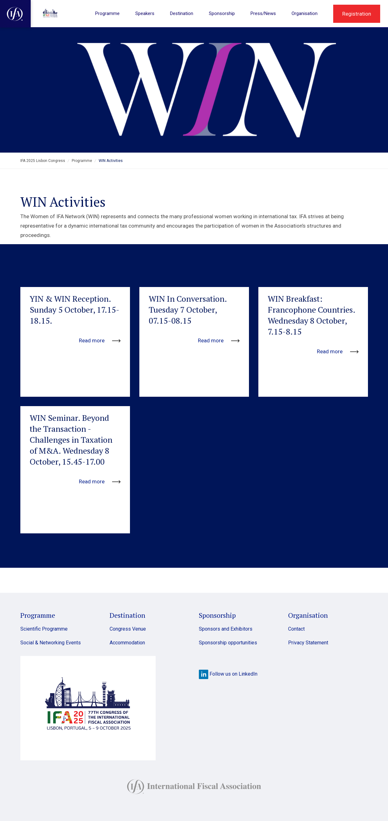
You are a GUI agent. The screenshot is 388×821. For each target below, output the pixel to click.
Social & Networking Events (50, 643)
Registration (356, 14)
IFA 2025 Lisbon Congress (42, 161)
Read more (100, 340)
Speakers (144, 13)
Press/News (263, 13)
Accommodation (127, 643)
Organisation (305, 13)
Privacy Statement (308, 643)
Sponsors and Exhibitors (225, 629)
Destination (181, 13)
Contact (296, 629)
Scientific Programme (44, 629)
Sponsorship (222, 13)
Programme (107, 13)
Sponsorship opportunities (228, 643)
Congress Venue (128, 629)
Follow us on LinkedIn (228, 674)
